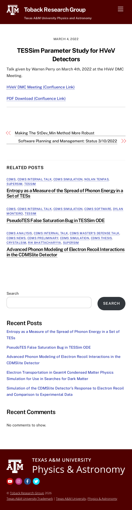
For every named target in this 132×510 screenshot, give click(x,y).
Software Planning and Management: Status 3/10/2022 (67, 141)
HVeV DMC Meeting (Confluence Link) (41, 87)
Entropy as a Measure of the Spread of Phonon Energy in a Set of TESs (65, 193)
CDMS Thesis (101, 238)
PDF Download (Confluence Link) (36, 98)
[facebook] (28, 481)
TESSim (30, 184)
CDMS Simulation (68, 179)
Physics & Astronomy (102, 498)
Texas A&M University (71, 498)
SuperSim (15, 184)
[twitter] (37, 481)
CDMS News (16, 238)
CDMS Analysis (19, 233)
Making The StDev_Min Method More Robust (54, 133)
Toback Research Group (27, 493)
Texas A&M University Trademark (30, 498)
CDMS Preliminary (42, 238)
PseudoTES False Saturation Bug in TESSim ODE (56, 220)
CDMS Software (97, 209)
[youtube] (10, 481)
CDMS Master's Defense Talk (94, 233)
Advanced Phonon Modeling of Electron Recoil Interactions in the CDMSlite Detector (65, 252)
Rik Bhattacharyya (44, 242)
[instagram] (19, 481)
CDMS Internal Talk (35, 179)
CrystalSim (16, 242)
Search (13, 293)
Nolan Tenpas (96, 179)
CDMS (11, 179)
